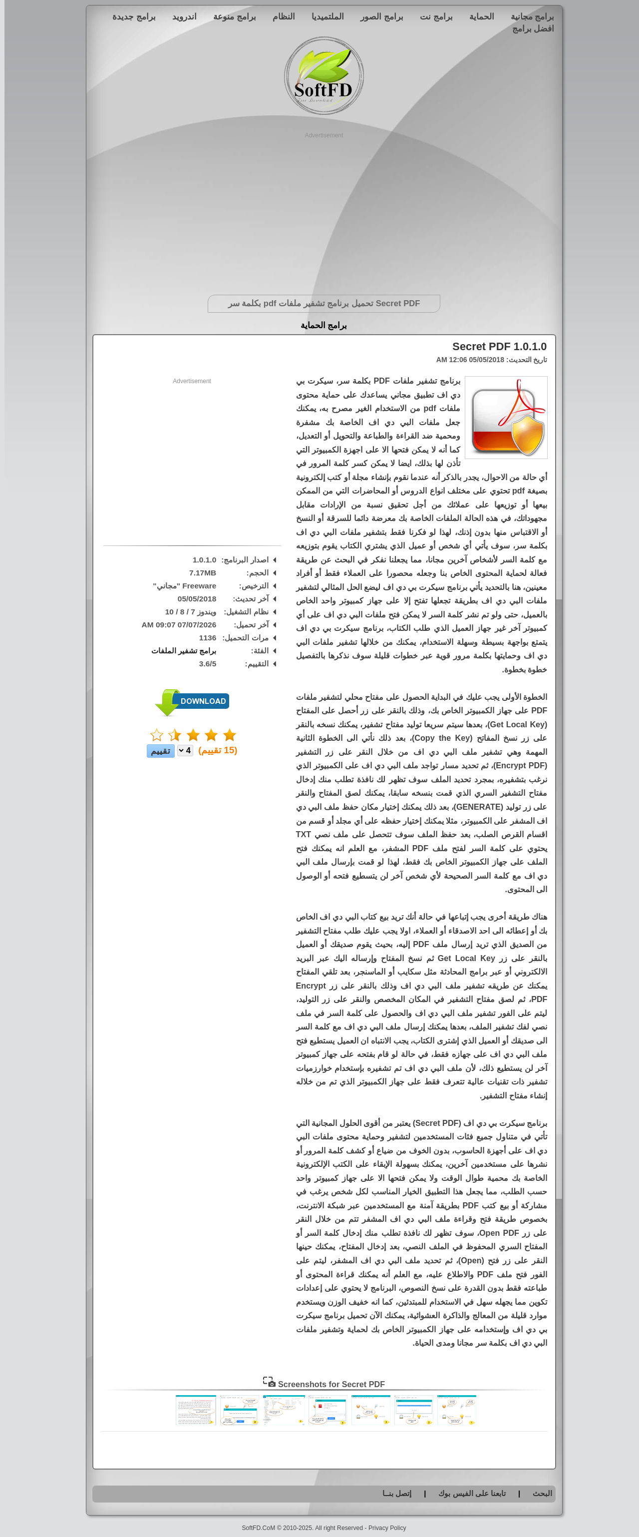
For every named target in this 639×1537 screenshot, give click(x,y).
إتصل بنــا (392, 1493)
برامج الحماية (319, 325)
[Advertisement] (320, 210)
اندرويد (180, 16)
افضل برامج (529, 28)
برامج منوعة (230, 16)
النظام (279, 16)
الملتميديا (323, 16)
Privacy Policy (383, 1528)
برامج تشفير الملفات (179, 650)
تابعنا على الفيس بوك (467, 1493)
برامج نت (431, 16)
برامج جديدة (129, 16)
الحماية (477, 16)
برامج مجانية (528, 16)
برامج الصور (377, 16)
